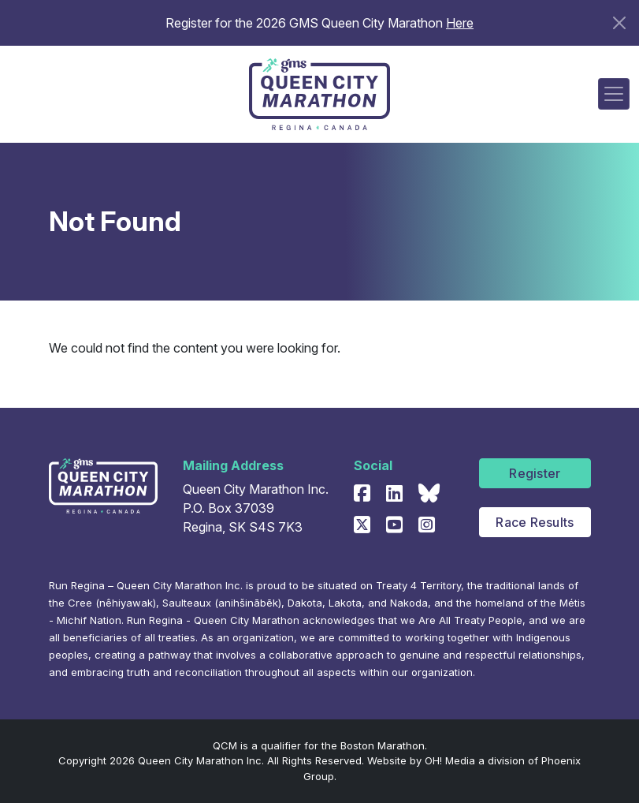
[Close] (619, 23)
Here (460, 23)
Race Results (535, 522)
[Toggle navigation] (614, 94)
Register (534, 473)
